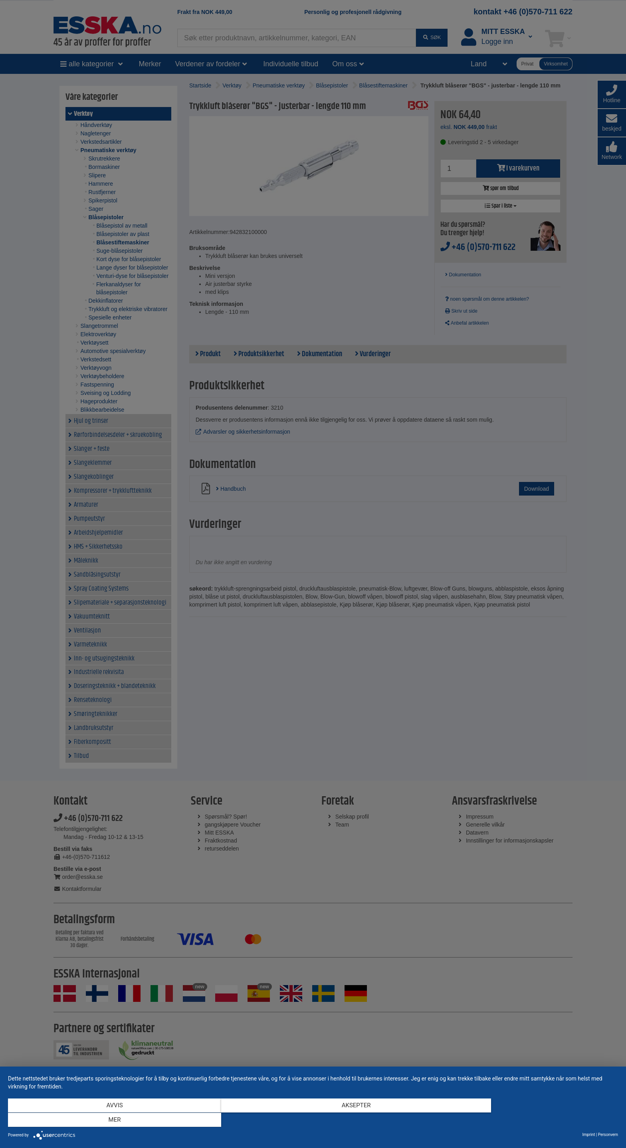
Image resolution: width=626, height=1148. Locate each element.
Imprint (588, 1134)
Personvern (608, 1134)
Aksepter (313, 1120)
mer (526, 1120)
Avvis (99, 1120)
